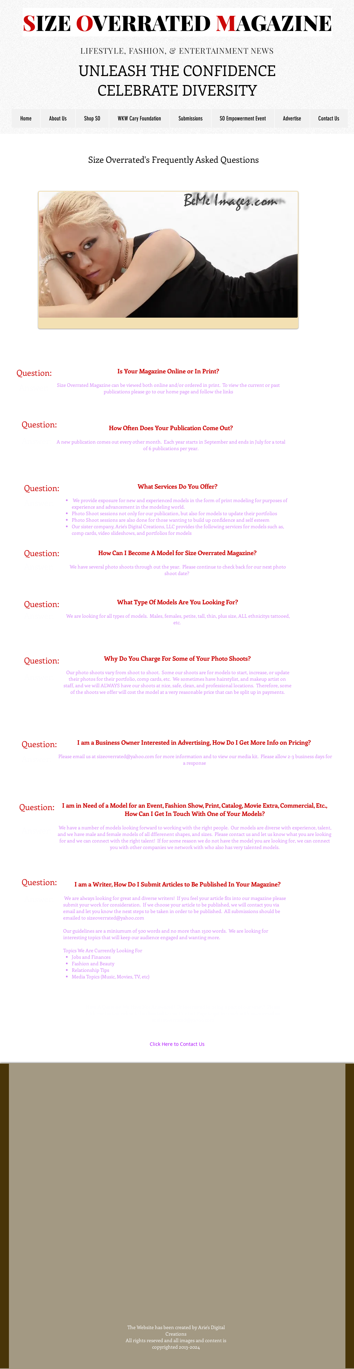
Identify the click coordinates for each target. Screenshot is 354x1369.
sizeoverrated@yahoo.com (125, 756)
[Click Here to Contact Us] (177, 1044)
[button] (190, 118)
